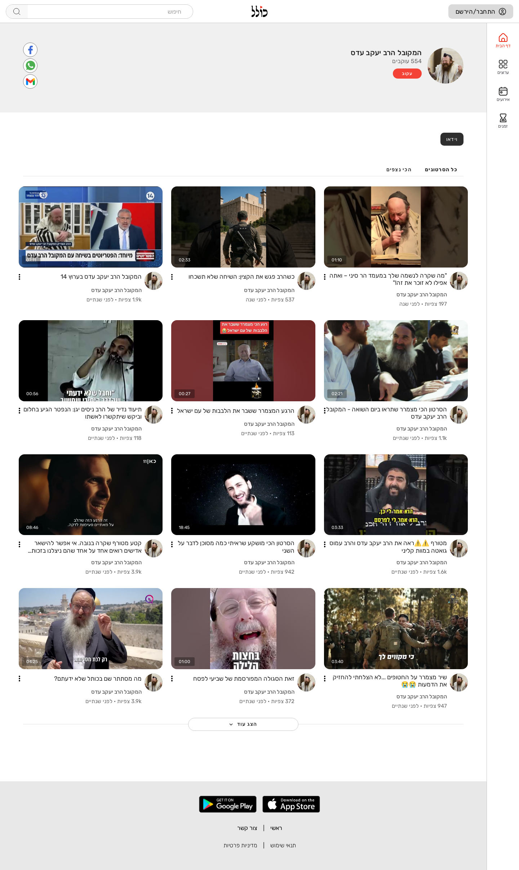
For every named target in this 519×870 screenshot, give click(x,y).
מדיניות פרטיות (240, 845)
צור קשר (247, 828)
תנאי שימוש (283, 845)
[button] (324, 277)
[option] (503, 41)
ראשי (276, 828)
